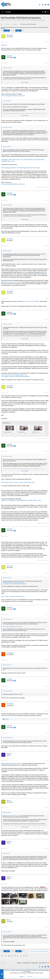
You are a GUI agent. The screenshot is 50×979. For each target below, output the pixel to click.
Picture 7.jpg (35, 432)
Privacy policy (35, 962)
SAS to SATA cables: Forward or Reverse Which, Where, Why (18, 482)
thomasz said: (6, 812)
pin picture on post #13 (15, 282)
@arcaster (4, 45)
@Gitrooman (17, 763)
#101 (47, 42)
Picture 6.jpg (21, 432)
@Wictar (24, 272)
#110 (47, 573)
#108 (47, 451)
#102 (47, 63)
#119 (47, 884)
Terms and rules (27, 962)
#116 (47, 760)
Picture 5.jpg (7, 432)
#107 (47, 392)
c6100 (18, 20)
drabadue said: (6, 250)
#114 (47, 711)
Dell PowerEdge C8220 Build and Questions (13, 95)
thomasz (9, 753)
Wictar (9, 800)
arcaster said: (6, 100)
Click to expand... (25, 82)
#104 (47, 246)
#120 (47, 927)
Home (43, 962)
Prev (6, 30)
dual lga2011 (42, 20)
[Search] (48, 12)
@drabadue (43, 272)
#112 (47, 660)
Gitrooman (10, 35)
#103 (47, 200)
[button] (2, 12)
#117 (47, 807)
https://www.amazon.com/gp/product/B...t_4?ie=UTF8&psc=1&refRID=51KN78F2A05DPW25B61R (15, 375)
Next (18, 30)
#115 (47, 733)
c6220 (22, 20)
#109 (47, 536)
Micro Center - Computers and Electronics (13, 596)
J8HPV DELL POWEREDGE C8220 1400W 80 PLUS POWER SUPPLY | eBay (21, 500)
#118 (47, 848)
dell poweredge (33, 20)
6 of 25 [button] (12, 30)
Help (40, 962)
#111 (47, 614)
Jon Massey (10, 653)
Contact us (19, 962)
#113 (47, 686)
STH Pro (3, 962)
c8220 (27, 20)
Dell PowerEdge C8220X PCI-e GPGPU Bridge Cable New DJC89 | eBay (20, 168)
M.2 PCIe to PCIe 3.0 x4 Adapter (31, 301)
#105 (47, 298)
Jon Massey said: (7, 691)
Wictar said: (5, 853)
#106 (47, 319)
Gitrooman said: (6, 67)
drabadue (4, 20)
